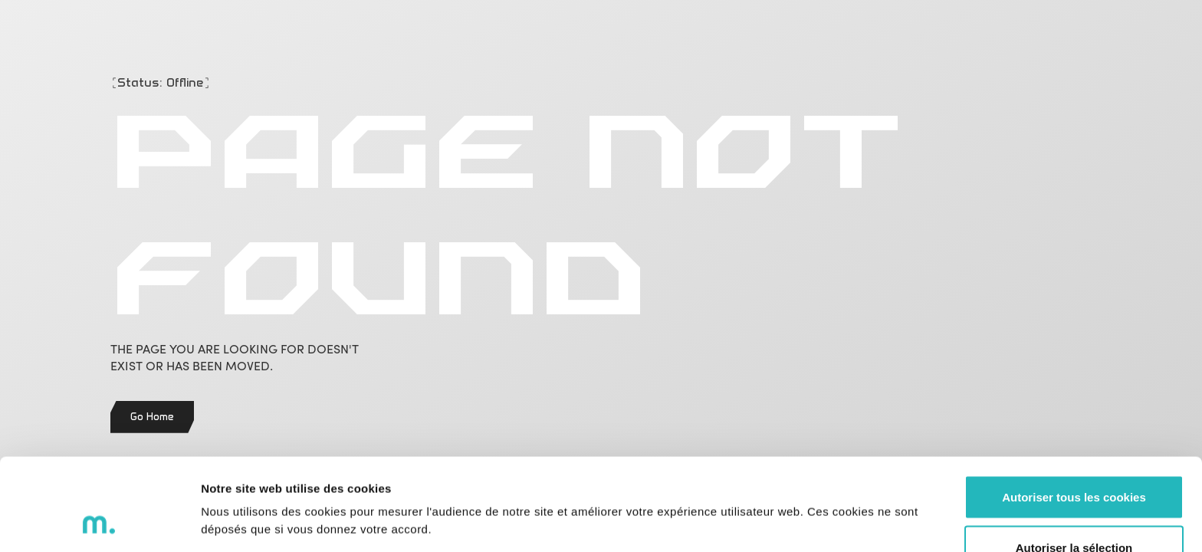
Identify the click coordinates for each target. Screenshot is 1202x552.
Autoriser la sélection (1074, 461)
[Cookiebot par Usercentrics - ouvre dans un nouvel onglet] (99, 522)
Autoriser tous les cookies (1074, 410)
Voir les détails (833, 491)
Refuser (1074, 511)
